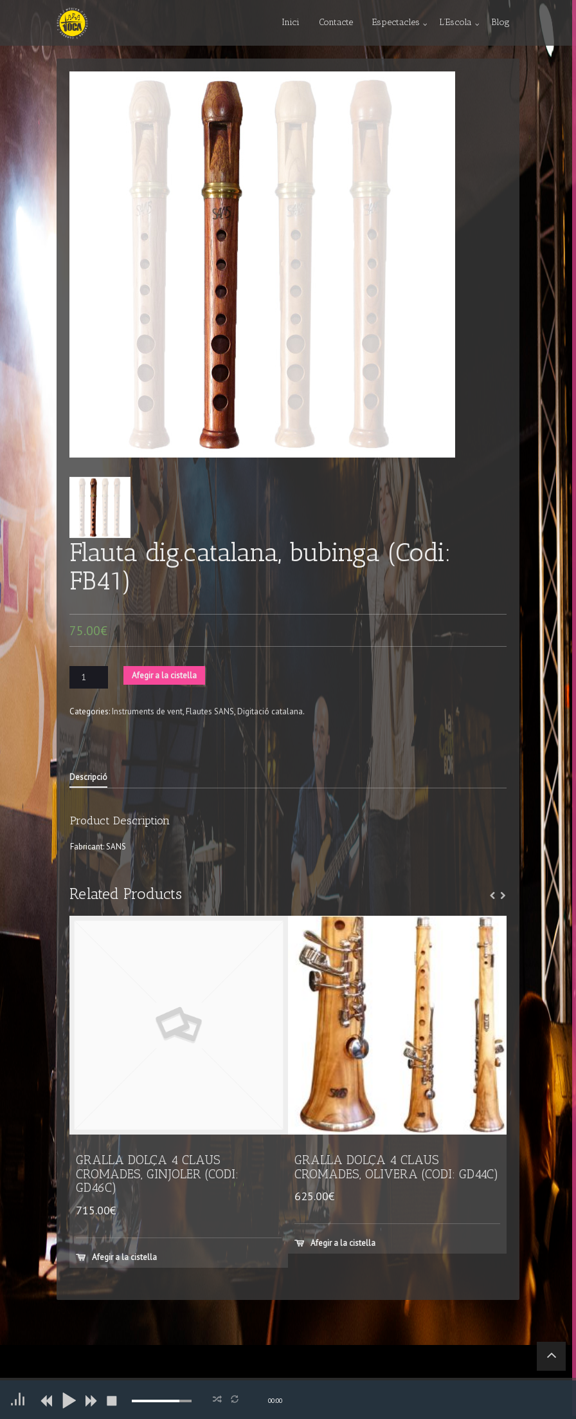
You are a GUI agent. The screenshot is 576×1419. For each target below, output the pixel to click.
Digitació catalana (270, 711)
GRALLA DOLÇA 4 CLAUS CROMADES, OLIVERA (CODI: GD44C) (396, 1167)
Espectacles (396, 22)
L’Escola (455, 22)
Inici (291, 22)
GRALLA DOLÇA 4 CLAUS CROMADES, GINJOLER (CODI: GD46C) (157, 1174)
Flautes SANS (210, 711)
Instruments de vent (147, 711)
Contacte (336, 22)
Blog (500, 22)
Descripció (88, 777)
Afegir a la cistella (164, 675)
